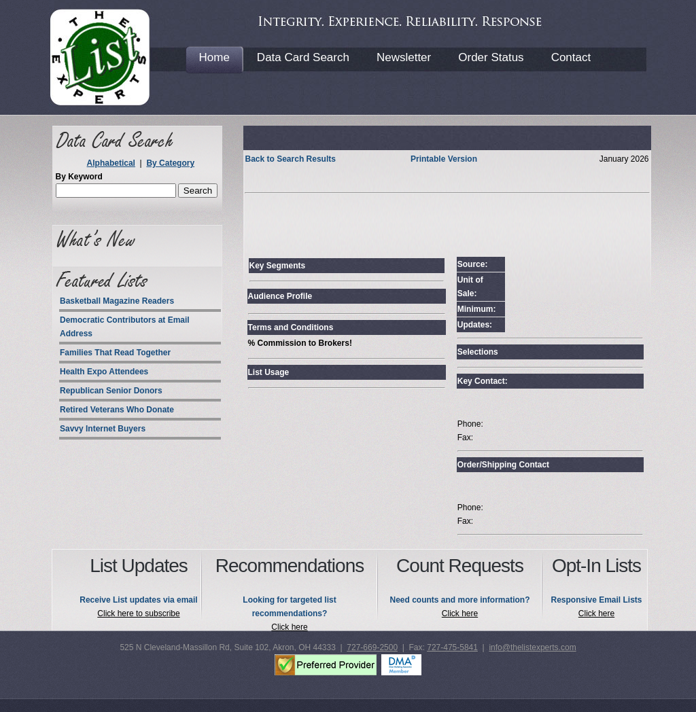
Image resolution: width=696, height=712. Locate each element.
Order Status (490, 57)
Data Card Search (303, 57)
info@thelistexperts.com (532, 647)
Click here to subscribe (138, 613)
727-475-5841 (452, 647)
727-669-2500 (372, 647)
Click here (289, 627)
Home (214, 57)
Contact (571, 57)
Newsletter (404, 57)
